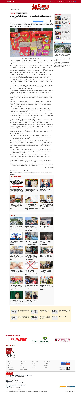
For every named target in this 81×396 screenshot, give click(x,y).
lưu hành (30, 172)
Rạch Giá (42, 172)
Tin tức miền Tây (11, 372)
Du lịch (45, 370)
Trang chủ (13, 13)
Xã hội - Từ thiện (47, 364)
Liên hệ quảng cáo (54, 1)
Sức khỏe (46, 368)
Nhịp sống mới (10, 370)
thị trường (34, 172)
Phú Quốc (46, 172)
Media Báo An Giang (23, 372)
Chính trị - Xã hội (35, 364)
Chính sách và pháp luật (61, 42)
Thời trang (34, 370)
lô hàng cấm (20, 172)
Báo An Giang (12, 174)
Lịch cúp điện (69, 1)
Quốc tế (9, 368)
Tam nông (22, 370)
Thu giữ (16, 172)
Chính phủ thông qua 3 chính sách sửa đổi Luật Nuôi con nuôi (62, 66)
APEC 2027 (38, 172)
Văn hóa (21, 368)
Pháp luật (19, 13)
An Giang (50, 172)
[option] (19, 342)
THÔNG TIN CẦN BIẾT (10, 348)
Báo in (68, 389)
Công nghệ (34, 366)
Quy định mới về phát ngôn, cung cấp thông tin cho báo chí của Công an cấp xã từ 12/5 (62, 59)
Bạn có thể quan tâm (16, 176)
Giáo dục (21, 366)
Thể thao (33, 368)
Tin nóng (25, 13)
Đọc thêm (13, 216)
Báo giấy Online (62, 1)
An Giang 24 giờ (23, 364)
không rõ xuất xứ (25, 172)
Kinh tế (9, 366)
